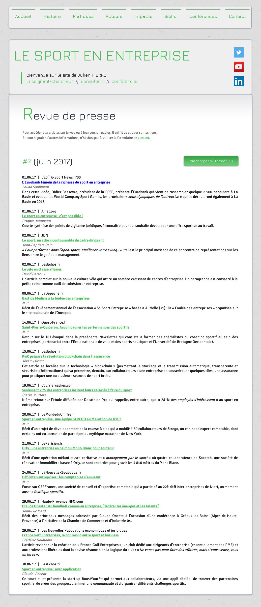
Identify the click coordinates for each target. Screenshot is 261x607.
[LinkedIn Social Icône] (239, 81)
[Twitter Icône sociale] (239, 52)
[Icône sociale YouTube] (239, 67)
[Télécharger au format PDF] (211, 161)
